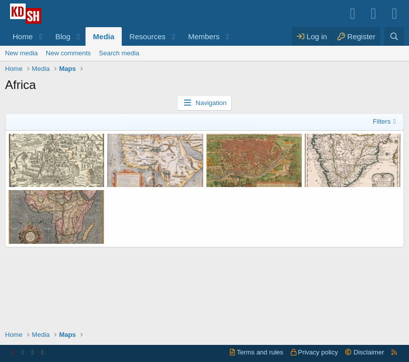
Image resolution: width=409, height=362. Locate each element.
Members (204, 36)
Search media (119, 53)
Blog (62, 36)
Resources (147, 36)
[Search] (394, 36)
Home (23, 36)
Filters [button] (381, 121)
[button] (41, 36)
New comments (68, 53)
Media (104, 36)
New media (21, 53)
